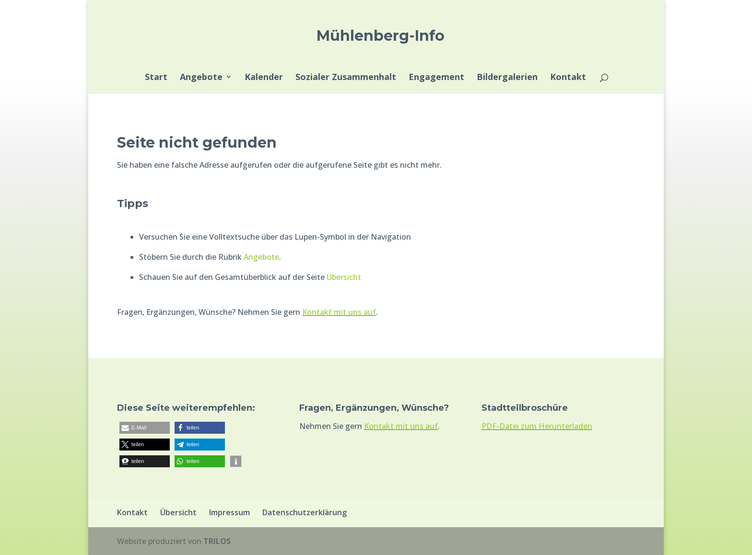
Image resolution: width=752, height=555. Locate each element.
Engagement (436, 77)
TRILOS (217, 541)
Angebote (201, 77)
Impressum (229, 512)
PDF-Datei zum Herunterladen (537, 426)
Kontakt (568, 77)
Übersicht (344, 277)
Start (156, 77)
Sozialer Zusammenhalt (345, 77)
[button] (144, 428)
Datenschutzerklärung (304, 512)
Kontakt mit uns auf (339, 312)
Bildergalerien (507, 77)
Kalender (264, 77)
